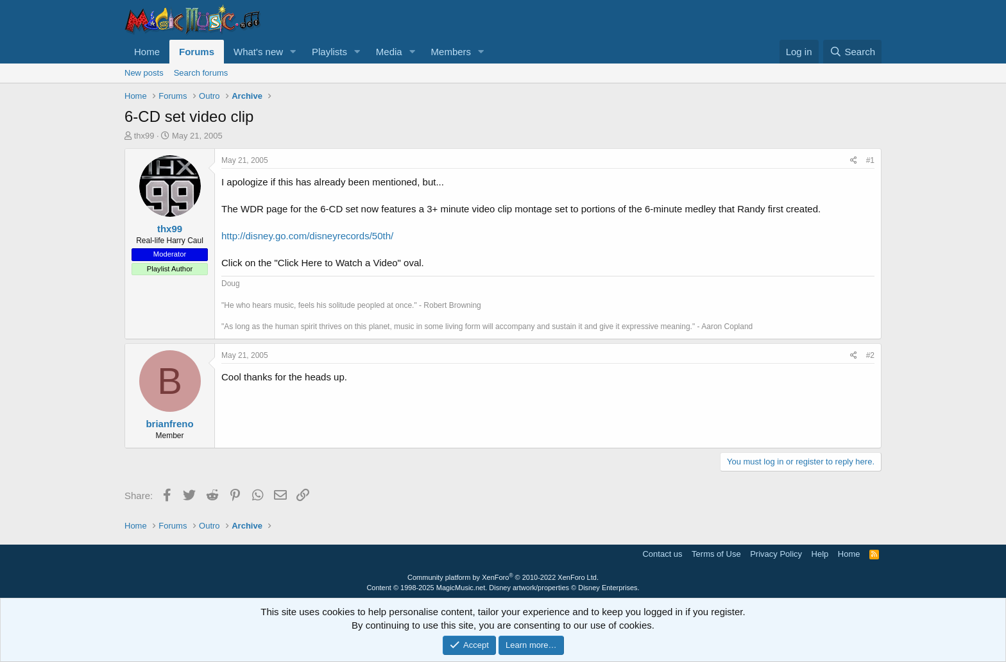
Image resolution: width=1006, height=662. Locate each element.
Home (147, 51)
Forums (196, 51)
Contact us (662, 554)
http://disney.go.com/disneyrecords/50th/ (307, 235)
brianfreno (169, 423)
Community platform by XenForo (503, 577)
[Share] (854, 160)
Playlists (329, 51)
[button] (293, 52)
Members (451, 51)
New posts (144, 73)
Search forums (201, 73)
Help (820, 554)
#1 (870, 160)
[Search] (852, 52)
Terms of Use (716, 554)
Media (389, 51)
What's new (258, 51)
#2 (870, 355)
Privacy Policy (776, 554)
